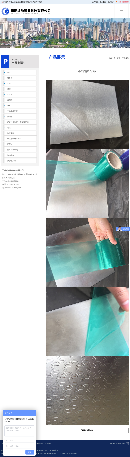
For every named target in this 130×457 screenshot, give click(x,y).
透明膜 (9, 100)
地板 (9, 128)
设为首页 (95, 2)
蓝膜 (9, 83)
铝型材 (9, 144)
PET (8, 72)
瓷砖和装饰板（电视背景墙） (18, 122)
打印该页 (113, 443)
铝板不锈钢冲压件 (14, 139)
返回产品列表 (87, 430)
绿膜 (9, 89)
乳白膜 (9, 94)
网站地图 (121, 443)
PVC (9, 106)
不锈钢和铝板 (12, 111)
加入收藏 (103, 2)
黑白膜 (9, 78)
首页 (118, 58)
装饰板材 (10, 155)
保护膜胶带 (11, 161)
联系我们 (111, 2)
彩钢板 (9, 117)
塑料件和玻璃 (12, 150)
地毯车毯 (10, 133)
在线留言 (40, 443)
